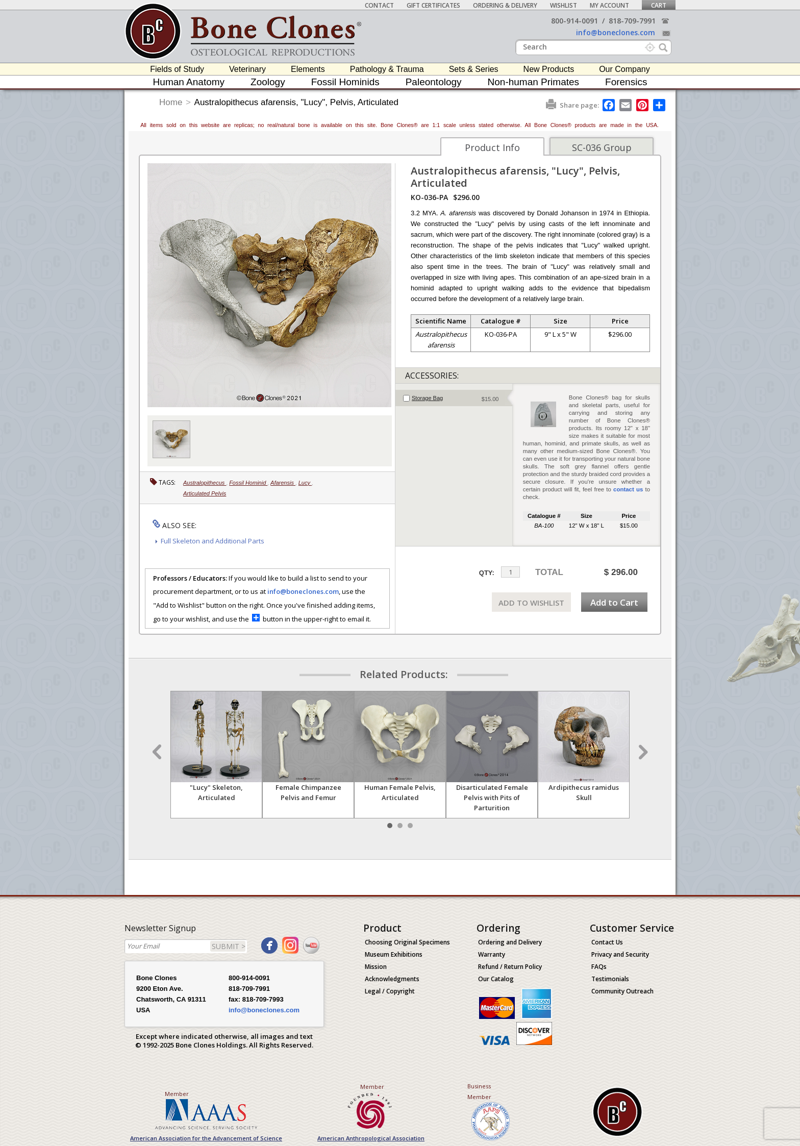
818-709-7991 (632, 21)
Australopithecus (204, 483)
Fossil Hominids (345, 82)
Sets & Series (473, 69)
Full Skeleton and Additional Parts (212, 540)
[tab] (453, 398)
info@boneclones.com (615, 32)
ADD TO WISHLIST (531, 602)
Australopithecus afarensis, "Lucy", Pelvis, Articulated (296, 102)
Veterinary (247, 69)
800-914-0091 (574, 21)
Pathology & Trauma (387, 69)
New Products (548, 69)
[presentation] (453, 398)
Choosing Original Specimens (407, 942)
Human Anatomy (188, 82)
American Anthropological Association (370, 1138)
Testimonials (610, 979)
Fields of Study (177, 69)
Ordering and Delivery (510, 942)
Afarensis (282, 483)
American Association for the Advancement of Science (206, 1138)
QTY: (486, 573)
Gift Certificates (433, 5)
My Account (609, 5)
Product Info (492, 147)
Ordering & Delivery (505, 5)
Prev (158, 752)
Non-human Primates (534, 82)
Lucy (305, 483)
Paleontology (434, 82)
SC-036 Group (602, 147)
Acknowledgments (392, 979)
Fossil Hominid (248, 483)
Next (642, 752)
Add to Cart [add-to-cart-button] (614, 602)
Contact (379, 5)
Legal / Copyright (390, 991)
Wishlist (563, 5)
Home (170, 102)
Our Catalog (496, 979)
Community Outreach (622, 991)
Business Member (479, 1091)
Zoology (268, 82)
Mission (376, 966)
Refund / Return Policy (510, 966)
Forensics (626, 82)
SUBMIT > (228, 946)
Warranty (491, 954)
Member (177, 1094)
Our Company (624, 69)
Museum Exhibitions (393, 954)
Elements (308, 69)
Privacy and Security (620, 954)
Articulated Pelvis (204, 493)
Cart (658, 5)
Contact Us (607, 942)
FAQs (599, 966)
